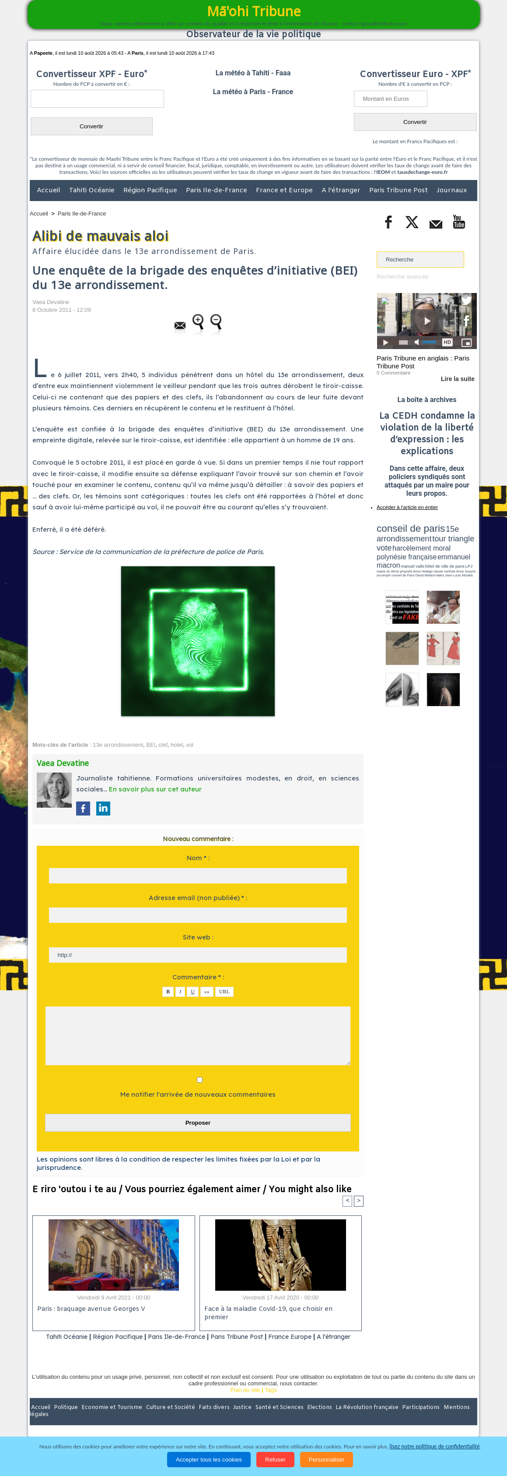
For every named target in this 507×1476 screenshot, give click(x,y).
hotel (177, 745)
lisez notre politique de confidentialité (435, 1446)
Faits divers (209, 1419)
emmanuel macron (400, 547)
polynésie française (448, 541)
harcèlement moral (400, 541)
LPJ (379, 553)
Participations (410, 1419)
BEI (150, 745)
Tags (270, 1401)
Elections (311, 1419)
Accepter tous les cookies (209, 1459)
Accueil (49, 190)
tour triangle (438, 534)
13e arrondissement (118, 745)
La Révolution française (357, 1419)
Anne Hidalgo (420, 553)
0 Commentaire (393, 371)
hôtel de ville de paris (459, 549)
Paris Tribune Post (399, 190)
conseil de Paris (386, 556)
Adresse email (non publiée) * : (198, 897)
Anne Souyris (455, 553)
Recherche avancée (402, 276)
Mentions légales (452, 1419)
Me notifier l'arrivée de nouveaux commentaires (198, 1094)
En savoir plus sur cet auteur (155, 789)
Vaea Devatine (50, 302)
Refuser (275, 1459)
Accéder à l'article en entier (405, 505)
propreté (407, 553)
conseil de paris (404, 526)
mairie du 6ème (392, 553)
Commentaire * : (198, 977)
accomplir (469, 553)
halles (415, 556)
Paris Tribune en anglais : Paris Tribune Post (422, 361)
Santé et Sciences (272, 1419)
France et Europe (285, 190)
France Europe (315, 1337)
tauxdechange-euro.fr (422, 172)
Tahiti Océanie (92, 190)
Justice (236, 1419)
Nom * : (198, 858)
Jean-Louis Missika (431, 556)
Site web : (198, 937)
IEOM (383, 172)
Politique (65, 1419)
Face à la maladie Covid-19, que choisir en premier (279, 1310)
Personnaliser (327, 1459)
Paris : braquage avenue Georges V (89, 1310)
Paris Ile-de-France (217, 190)
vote (462, 534)
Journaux (452, 190)
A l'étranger (342, 190)
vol (189, 745)
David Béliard (404, 556)
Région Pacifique (151, 190)
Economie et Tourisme (110, 1419)
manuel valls (433, 549)
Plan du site (245, 1401)
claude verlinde (437, 553)
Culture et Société (167, 1419)
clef (163, 745)
